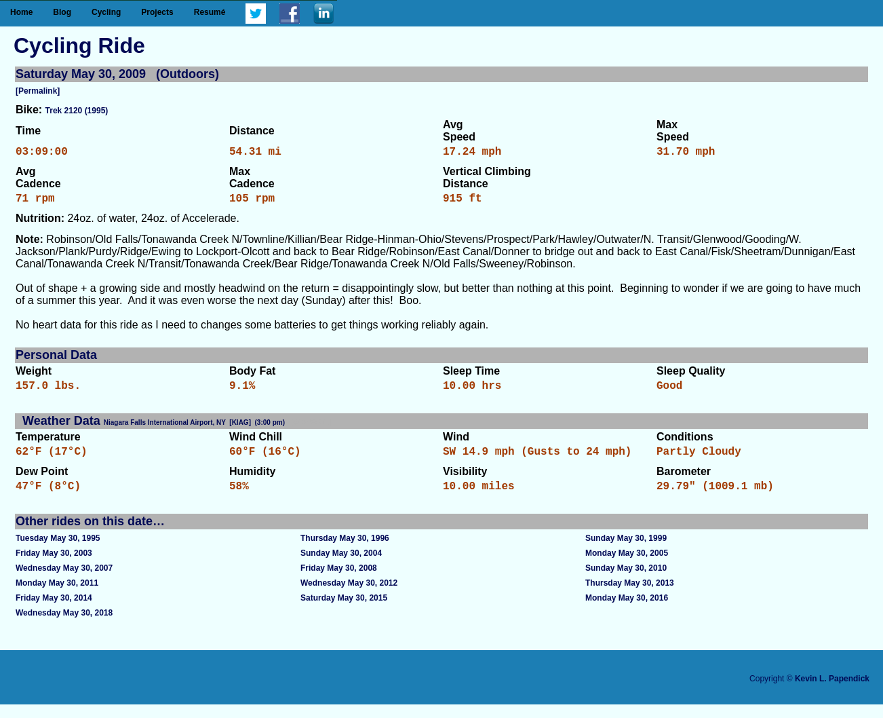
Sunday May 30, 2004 (341, 566)
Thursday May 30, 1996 (344, 551)
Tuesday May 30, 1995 (58, 551)
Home (21, 12)
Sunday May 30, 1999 (626, 551)
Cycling (106, 12)
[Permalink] (38, 91)
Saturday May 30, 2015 (343, 611)
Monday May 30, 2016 (626, 611)
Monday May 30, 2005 (626, 566)
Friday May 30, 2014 (54, 611)
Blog (62, 12)
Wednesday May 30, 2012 (348, 596)
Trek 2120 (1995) (77, 110)
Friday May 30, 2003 (54, 566)
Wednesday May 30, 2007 (64, 581)
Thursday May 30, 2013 (629, 596)
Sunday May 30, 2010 (626, 581)
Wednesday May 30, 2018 (64, 626)
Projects (157, 12)
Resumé (210, 12)
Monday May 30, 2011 (57, 596)
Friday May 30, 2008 (338, 581)
